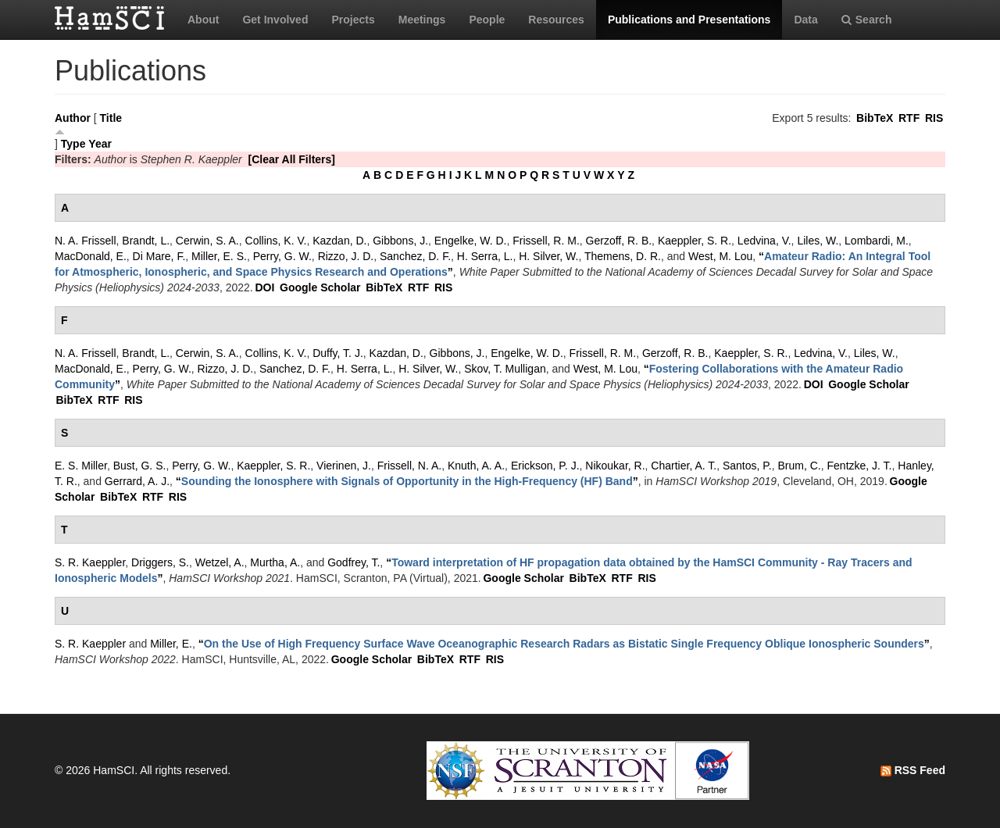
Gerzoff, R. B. (619, 240)
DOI (264, 287)
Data (805, 19)
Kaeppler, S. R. (694, 240)
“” (407, 481)
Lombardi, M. (877, 240)
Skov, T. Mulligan (505, 368)
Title (111, 118)
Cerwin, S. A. (207, 240)
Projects (352, 19)
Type (73, 143)
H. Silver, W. (548, 256)
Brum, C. (799, 465)
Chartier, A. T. (683, 465)
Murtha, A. (275, 562)
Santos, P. (747, 465)
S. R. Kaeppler (90, 562)
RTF (909, 118)
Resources (556, 19)
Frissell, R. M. (546, 240)
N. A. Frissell (85, 240)
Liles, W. (817, 240)
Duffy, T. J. (337, 353)
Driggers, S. (160, 562)
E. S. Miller (81, 465)
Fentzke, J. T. (859, 465)
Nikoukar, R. (615, 465)
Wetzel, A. (220, 562)
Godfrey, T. (353, 562)
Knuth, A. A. (476, 465)
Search (866, 19)
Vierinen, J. (343, 465)
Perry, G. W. (282, 256)
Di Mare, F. (159, 256)
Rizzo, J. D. (346, 256)
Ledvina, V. (764, 240)
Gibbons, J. (400, 240)
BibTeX (874, 118)
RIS (934, 118)
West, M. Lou (720, 256)
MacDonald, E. (91, 256)
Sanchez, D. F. (415, 256)
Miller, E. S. (219, 256)
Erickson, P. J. (545, 465)
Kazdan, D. (339, 240)
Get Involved (275, 19)
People (487, 19)
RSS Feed (912, 770)
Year (100, 143)
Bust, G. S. (139, 465)
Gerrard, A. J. (137, 481)
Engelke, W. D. (470, 240)
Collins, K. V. (276, 240)
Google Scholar (320, 287)
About (203, 19)
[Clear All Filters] (291, 159)
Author (73, 118)
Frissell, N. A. (409, 465)
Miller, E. (171, 643)
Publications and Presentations (689, 19)
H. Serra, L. (485, 256)
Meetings (422, 19)
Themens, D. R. (622, 256)
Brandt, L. (146, 240)
